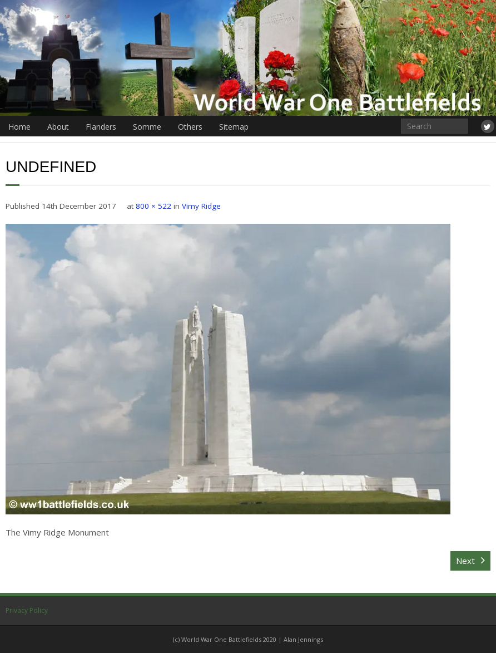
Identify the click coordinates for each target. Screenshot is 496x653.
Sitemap (234, 126)
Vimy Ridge (201, 206)
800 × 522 (153, 206)
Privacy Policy (27, 610)
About (58, 126)
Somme (147, 126)
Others (190, 126)
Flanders (101, 126)
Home (19, 126)
